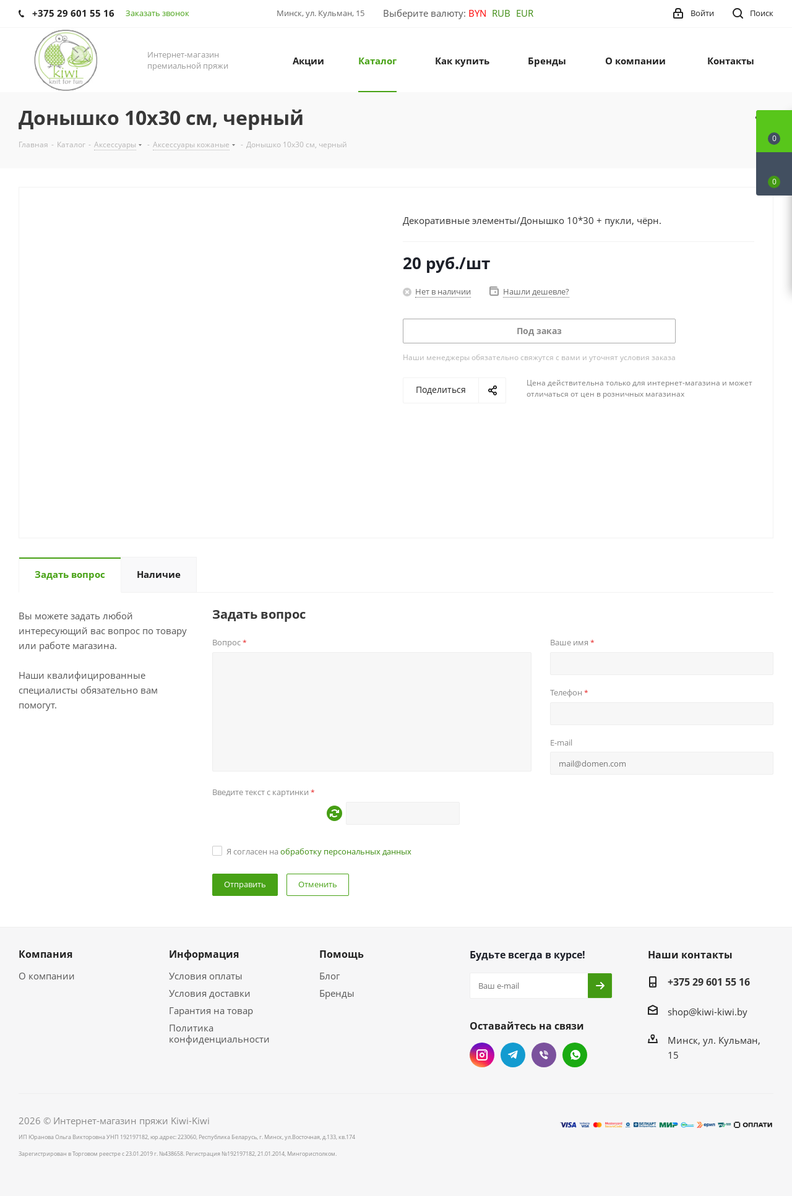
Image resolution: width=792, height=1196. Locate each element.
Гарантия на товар (211, 1010)
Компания (45, 954)
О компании (47, 976)
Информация (204, 954)
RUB (501, 13)
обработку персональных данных (345, 851)
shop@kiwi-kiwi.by (707, 1011)
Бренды (337, 993)
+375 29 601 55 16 (709, 982)
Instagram (482, 1055)
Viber (544, 1055)
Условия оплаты (206, 976)
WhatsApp (574, 1055)
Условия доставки (210, 993)
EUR (524, 13)
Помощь (341, 954)
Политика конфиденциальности (219, 1033)
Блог (329, 976)
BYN (477, 13)
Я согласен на (318, 851)
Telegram (513, 1055)
